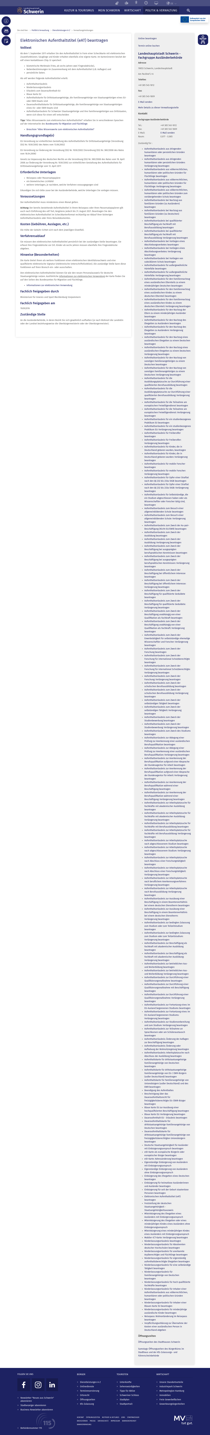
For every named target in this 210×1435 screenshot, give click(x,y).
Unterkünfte (126, 1382)
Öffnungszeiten (87, 1399)
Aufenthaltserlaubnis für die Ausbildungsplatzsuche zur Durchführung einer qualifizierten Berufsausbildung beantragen (167, 381)
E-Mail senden (145, 102)
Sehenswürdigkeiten (130, 1386)
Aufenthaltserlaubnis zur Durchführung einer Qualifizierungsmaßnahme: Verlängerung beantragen (166, 998)
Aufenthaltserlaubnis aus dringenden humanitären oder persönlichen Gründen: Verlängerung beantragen (164, 162)
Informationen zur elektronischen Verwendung (49, 285)
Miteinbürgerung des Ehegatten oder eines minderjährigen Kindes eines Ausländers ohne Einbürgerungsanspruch (167, 1224)
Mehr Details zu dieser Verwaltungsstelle (158, 107)
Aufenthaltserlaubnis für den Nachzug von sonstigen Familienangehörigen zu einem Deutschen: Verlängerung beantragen (165, 371)
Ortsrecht (84, 1395)
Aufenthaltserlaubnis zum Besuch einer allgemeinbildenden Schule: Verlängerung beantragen (164, 518)
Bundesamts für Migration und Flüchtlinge (66, 123)
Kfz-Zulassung (87, 1404)
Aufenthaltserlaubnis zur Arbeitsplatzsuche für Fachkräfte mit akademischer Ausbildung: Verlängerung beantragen (167, 816)
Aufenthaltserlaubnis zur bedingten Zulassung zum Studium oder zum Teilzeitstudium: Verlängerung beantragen (167, 936)
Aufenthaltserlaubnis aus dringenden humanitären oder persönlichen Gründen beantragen (164, 152)
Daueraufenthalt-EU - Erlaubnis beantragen (165, 1117)
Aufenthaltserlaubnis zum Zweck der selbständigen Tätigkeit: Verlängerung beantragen (162, 710)
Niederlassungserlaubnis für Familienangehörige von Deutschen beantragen (161, 1275)
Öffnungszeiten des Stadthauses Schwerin (159, 1342)
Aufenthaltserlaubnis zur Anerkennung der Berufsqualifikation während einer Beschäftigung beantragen (165, 785)
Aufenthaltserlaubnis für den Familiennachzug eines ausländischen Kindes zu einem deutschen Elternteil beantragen (167, 292)
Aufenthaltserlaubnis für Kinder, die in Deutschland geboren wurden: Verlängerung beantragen (166, 457)
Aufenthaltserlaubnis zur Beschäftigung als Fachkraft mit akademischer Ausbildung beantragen (165, 946)
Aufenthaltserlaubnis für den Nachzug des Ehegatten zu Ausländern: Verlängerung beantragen (165, 330)
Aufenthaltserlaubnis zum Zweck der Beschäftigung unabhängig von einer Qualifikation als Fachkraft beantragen (163, 614)
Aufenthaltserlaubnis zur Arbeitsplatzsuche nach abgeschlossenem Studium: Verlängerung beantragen (167, 850)
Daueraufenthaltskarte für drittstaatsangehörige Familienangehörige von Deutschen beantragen (167, 1124)
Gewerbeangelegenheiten (172, 1404)
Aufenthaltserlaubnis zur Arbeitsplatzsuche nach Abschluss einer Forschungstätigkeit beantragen (165, 861)
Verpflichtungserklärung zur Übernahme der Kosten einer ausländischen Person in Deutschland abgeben (165, 1326)
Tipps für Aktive (127, 1391)
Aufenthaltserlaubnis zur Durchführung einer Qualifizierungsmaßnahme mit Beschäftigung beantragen (166, 987)
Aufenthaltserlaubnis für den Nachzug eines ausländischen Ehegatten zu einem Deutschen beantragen (167, 340)
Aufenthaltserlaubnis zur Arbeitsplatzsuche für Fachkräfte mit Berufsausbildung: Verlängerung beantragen (167, 833)
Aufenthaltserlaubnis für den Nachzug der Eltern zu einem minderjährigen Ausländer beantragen (165, 313)
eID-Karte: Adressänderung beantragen (163, 1159)
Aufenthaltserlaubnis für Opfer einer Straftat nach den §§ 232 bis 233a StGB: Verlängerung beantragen (166, 488)
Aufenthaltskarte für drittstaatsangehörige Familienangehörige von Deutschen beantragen (165, 1063)
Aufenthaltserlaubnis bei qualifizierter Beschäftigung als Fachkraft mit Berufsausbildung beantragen (163, 224)
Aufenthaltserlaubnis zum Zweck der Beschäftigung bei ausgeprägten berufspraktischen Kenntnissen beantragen (165, 549)
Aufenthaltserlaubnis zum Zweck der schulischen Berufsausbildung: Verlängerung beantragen (166, 693)
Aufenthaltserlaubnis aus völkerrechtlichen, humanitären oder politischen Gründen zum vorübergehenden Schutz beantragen (166, 193)
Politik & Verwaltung (40, 30)
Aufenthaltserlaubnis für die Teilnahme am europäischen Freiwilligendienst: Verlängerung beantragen (167, 412)
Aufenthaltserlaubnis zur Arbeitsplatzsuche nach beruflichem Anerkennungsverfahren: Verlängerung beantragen (165, 881)
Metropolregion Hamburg (171, 1391)
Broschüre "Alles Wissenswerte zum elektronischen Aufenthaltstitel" (60, 129)
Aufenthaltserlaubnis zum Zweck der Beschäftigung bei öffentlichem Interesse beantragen (164, 573)
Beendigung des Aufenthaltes (159, 1090)
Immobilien (165, 1395)
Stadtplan (124, 1399)
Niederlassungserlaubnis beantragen (162, 1241)
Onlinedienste (87, 1386)
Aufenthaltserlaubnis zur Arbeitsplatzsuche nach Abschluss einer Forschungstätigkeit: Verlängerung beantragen (165, 871)
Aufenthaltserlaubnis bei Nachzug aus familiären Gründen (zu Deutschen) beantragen (163, 214)
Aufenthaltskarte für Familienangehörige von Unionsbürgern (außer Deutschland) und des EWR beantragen (166, 1083)
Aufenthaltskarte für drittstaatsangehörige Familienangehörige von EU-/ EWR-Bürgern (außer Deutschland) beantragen (165, 1073)
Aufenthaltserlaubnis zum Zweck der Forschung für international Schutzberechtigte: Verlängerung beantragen (167, 669)
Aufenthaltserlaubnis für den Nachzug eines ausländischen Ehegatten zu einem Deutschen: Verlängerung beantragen (167, 351)
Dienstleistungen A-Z (90, 1382)
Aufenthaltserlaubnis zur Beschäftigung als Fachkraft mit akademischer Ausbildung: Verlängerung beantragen (165, 957)
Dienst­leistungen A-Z (61, 30)
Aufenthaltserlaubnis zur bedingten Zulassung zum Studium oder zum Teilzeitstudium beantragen (167, 926)
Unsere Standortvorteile (171, 1382)
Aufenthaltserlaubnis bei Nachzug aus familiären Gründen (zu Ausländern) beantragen (163, 203)
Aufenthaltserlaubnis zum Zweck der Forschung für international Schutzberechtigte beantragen (167, 659)
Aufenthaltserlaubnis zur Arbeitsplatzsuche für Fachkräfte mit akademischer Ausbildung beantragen (167, 806)
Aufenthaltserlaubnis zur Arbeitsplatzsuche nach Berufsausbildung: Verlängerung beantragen (165, 892)
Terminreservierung (89, 1391)
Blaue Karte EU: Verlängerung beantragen (164, 1114)
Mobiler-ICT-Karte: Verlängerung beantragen (166, 1237)
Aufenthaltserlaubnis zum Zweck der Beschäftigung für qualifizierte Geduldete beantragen (164, 594)
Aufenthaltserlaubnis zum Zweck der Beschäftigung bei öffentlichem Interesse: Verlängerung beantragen (165, 583)
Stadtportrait (126, 1404)
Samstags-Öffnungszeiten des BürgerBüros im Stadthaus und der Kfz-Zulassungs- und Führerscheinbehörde (161, 1352)
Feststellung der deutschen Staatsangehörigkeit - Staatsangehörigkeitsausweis (158, 1207)
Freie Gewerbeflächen (170, 1399)
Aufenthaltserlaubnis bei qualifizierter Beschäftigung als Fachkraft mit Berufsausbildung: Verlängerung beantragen (166, 234)
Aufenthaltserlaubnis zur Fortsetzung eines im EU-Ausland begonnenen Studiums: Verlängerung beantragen (167, 1015)
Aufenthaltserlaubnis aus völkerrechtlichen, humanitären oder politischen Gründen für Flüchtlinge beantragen (166, 173)
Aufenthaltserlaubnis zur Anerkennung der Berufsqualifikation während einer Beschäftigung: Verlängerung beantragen (165, 796)
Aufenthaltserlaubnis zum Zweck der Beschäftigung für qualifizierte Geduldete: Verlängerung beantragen (165, 604)
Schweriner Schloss (129, 1395)
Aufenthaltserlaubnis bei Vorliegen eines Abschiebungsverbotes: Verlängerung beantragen (164, 251)
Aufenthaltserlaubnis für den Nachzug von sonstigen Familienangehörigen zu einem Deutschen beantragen (165, 361)
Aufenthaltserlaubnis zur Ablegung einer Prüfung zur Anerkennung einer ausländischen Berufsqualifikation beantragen (167, 741)
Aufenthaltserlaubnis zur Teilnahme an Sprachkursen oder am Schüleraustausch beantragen (164, 1032)
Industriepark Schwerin (170, 1386)
